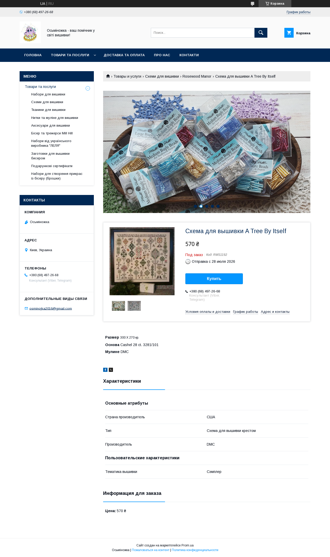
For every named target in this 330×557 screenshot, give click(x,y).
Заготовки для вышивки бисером (50, 156)
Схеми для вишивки (162, 76)
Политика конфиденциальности (195, 550)
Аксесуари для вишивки (50, 125)
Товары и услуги (127, 76)
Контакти (189, 55)
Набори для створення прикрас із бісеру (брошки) (56, 176)
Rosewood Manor (197, 76)
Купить (214, 278)
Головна (33, 55)
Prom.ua (188, 545)
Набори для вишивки (48, 94)
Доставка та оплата (124, 55)
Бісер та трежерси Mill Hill (52, 133)
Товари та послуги (70, 55)
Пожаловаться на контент (150, 550)
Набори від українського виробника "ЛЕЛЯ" (51, 143)
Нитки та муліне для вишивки (54, 118)
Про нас (162, 55)
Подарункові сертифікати (51, 166)
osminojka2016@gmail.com (50, 308)
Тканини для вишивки (48, 110)
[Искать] (260, 33)
